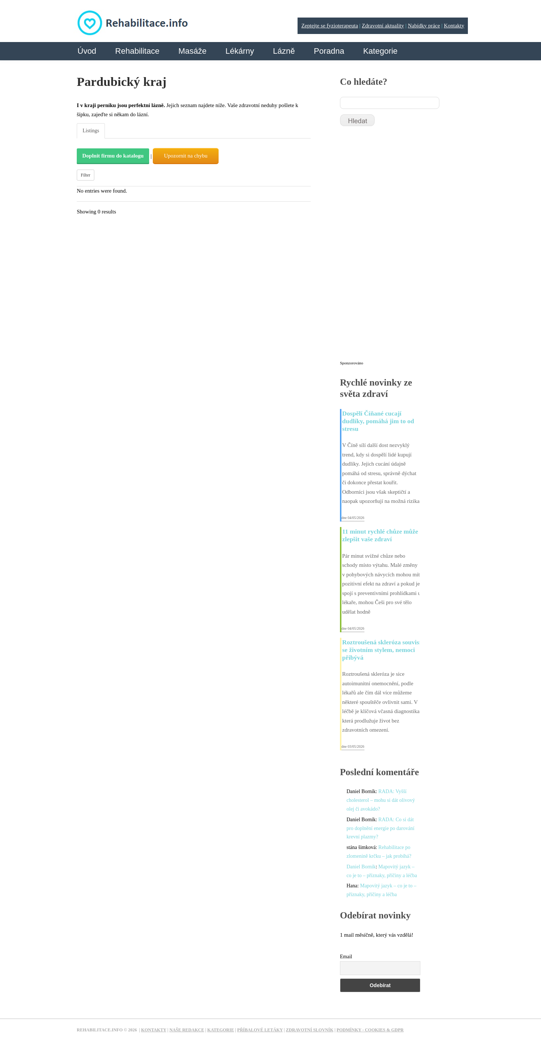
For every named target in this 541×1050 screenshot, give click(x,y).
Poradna (329, 51)
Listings (91, 130)
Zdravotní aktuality (383, 26)
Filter (85, 175)
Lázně (284, 51)
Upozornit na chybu (185, 156)
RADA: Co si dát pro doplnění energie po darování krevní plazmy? (381, 828)
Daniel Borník (361, 866)
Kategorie (380, 51)
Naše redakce (186, 1029)
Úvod (86, 51)
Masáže (192, 51)
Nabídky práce (424, 26)
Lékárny (240, 51)
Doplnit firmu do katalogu (113, 156)
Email (346, 956)
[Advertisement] (395, 246)
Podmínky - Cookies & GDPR (370, 1029)
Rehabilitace (137, 51)
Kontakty (454, 26)
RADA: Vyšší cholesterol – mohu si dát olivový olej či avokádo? (381, 800)
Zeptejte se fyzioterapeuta (329, 26)
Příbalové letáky (260, 1029)
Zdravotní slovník (309, 1029)
